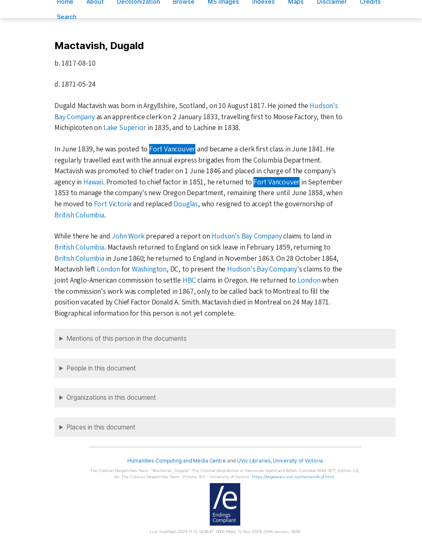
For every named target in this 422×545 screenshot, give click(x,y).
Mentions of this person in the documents (126, 338)
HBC (189, 280)
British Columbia (79, 215)
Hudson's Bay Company (246, 236)
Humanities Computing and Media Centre (176, 461)
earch (67, 16)
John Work (128, 236)
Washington (149, 269)
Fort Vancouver (172, 149)
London (108, 269)
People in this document (101, 368)
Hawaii (93, 182)
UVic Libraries (253, 461)
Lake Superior (124, 128)
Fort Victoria (112, 204)
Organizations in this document (111, 397)
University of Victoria (297, 461)
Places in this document (101, 427)
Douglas (185, 204)
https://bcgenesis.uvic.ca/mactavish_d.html (293, 476)
